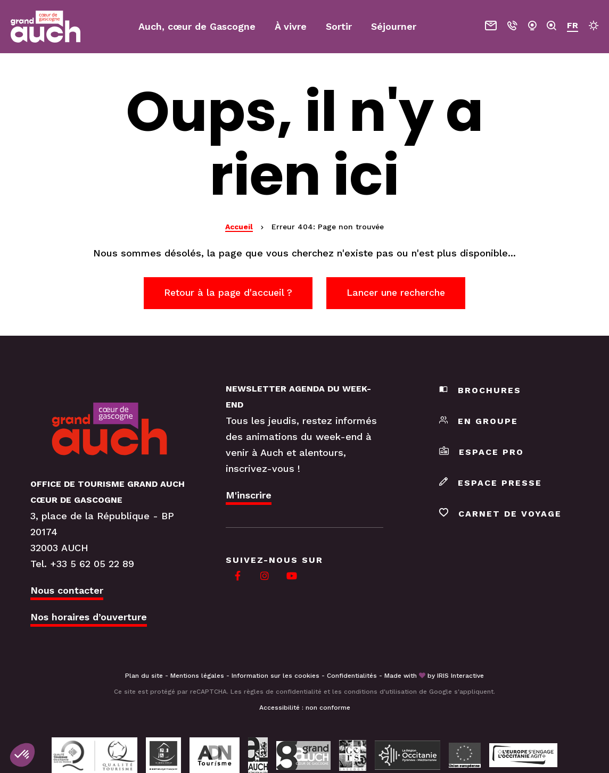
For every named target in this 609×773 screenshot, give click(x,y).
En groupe (478, 422)
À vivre (291, 26)
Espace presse (490, 484)
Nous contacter (66, 590)
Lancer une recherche (399, 292)
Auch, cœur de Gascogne (197, 26)
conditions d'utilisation (380, 692)
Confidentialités (352, 676)
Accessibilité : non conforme (304, 708)
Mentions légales (197, 676)
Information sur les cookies (275, 676)
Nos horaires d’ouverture (88, 617)
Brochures (480, 391)
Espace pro (481, 453)
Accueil (239, 226)
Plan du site (144, 676)
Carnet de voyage (500, 515)
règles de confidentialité (283, 692)
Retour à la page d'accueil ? (226, 292)
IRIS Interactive (460, 676)
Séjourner (393, 26)
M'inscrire (248, 496)
